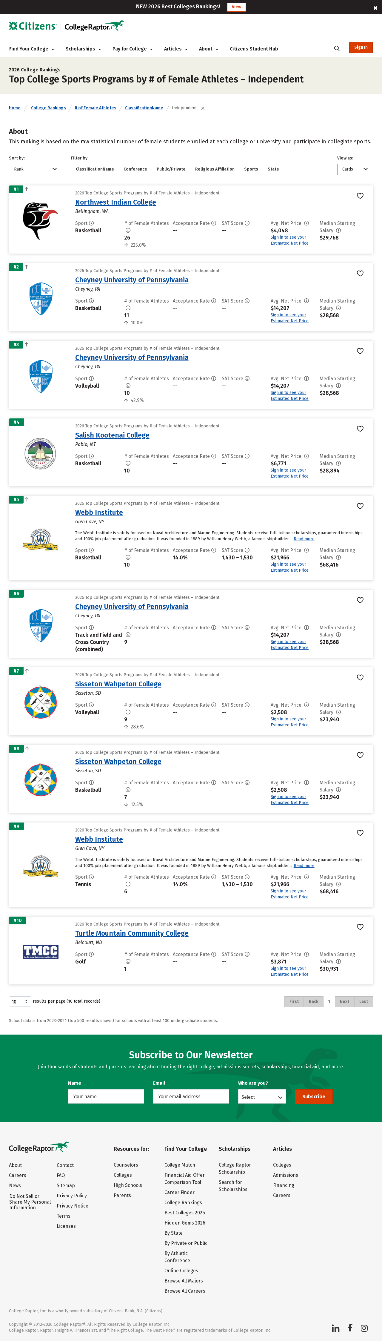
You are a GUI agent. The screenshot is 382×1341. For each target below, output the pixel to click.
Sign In (361, 47)
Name (74, 1083)
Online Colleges (181, 1271)
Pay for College (132, 49)
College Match (179, 1165)
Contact (65, 1165)
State (273, 169)
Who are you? (253, 1083)
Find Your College (31, 49)
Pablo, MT (85, 444)
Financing (283, 1185)
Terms (63, 1216)
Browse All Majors (183, 1281)
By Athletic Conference (177, 1257)
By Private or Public (185, 1243)
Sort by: (17, 158)
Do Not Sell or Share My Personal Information (30, 1201)
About (208, 49)
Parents (122, 1195)
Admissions (285, 1175)
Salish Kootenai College (112, 435)
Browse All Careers (184, 1291)
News (15, 1185)
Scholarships (83, 49)
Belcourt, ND (88, 942)
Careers (17, 1175)
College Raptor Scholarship (235, 1168)
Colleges (123, 1175)
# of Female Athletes (95, 108)
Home (15, 108)
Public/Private (171, 169)
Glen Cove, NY (89, 521)
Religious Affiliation (215, 169)
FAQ (61, 1175)
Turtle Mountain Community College (132, 933)
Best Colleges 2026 (184, 1213)
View (236, 7)
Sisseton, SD (88, 693)
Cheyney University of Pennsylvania (132, 280)
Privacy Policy (72, 1196)
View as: (345, 158)
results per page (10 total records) (54, 1001)
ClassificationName (144, 108)
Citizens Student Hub (254, 49)
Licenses (66, 1226)
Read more (304, 538)
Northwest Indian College (115, 202)
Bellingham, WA (92, 211)
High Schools (128, 1185)
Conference (135, 169)
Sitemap (66, 1185)
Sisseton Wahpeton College (118, 684)
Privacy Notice (72, 1206)
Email (159, 1083)
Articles (175, 49)
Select (248, 1097)
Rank (19, 169)
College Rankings (48, 108)
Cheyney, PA (87, 289)
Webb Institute (99, 512)
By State (173, 1233)
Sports (251, 169)
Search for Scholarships (233, 1185)
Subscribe (313, 1096)
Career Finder (179, 1192)
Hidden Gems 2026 (184, 1223)
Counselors (126, 1165)
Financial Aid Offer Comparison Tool (184, 1178)
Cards (347, 169)
